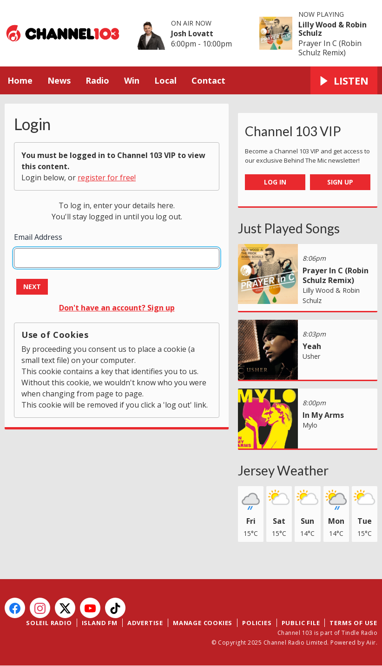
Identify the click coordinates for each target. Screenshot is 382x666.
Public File (301, 623)
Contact (208, 80)
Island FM (100, 623)
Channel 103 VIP (293, 131)
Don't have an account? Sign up (117, 308)
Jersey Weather (283, 470)
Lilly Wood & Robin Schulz (332, 28)
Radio (97, 80)
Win (131, 80)
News (59, 80)
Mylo (310, 425)
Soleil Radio (49, 623)
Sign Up (340, 182)
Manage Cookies (202, 623)
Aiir (371, 642)
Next (32, 286)
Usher (311, 356)
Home (20, 80)
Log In (275, 182)
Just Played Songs (289, 228)
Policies (256, 623)
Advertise (145, 623)
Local (165, 80)
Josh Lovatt (192, 33)
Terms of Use (353, 623)
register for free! (107, 177)
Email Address (38, 237)
